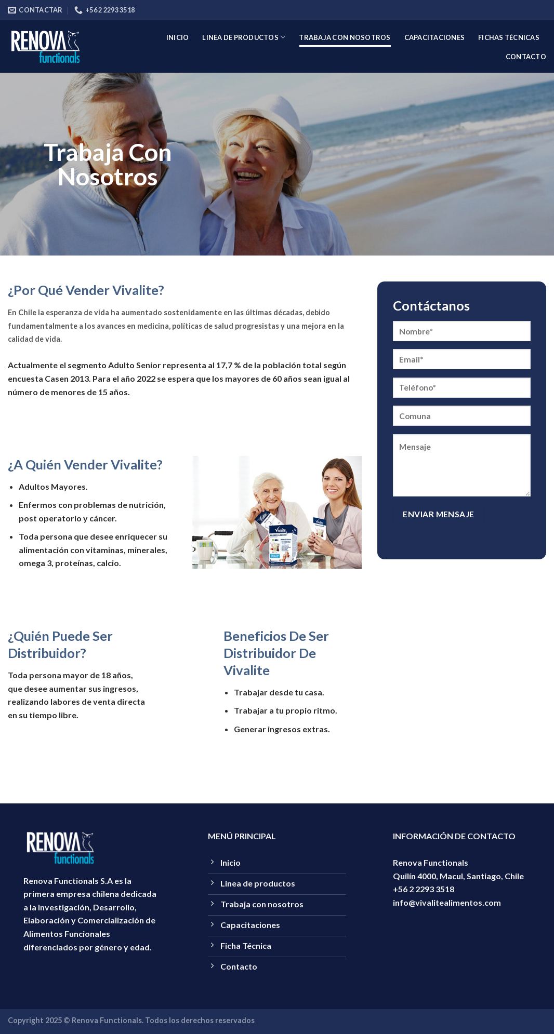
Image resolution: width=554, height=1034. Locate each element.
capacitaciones (434, 37)
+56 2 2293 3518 (423, 889)
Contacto (526, 56)
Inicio (177, 37)
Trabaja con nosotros (344, 37)
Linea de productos (243, 37)
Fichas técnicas (508, 37)
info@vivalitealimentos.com (447, 902)
